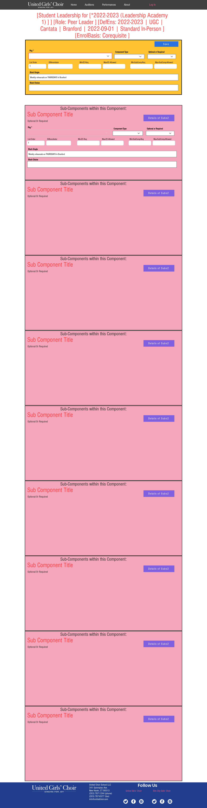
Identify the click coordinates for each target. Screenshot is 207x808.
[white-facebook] (133, 801)
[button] (127, 4)
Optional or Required (156, 52)
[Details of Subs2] (158, 118)
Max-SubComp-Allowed (164, 62)
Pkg (30, 51)
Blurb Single (34, 72)
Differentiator (54, 62)
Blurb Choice (35, 83)
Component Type (121, 52)
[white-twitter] (126, 801)
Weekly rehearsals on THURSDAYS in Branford (103, 77)
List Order (33, 62)
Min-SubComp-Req (138, 62)
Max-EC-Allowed (110, 62)
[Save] (166, 44)
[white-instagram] (141, 801)
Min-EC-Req (84, 62)
